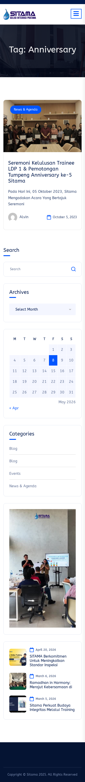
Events (14, 473)
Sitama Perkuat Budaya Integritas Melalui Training (52, 707)
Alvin (18, 217)
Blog (13, 448)
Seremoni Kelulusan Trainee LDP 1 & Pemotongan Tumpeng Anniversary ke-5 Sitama (41, 172)
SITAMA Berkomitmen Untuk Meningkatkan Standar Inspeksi (48, 660)
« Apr (14, 408)
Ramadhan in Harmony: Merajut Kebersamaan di (51, 685)
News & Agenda (26, 109)
